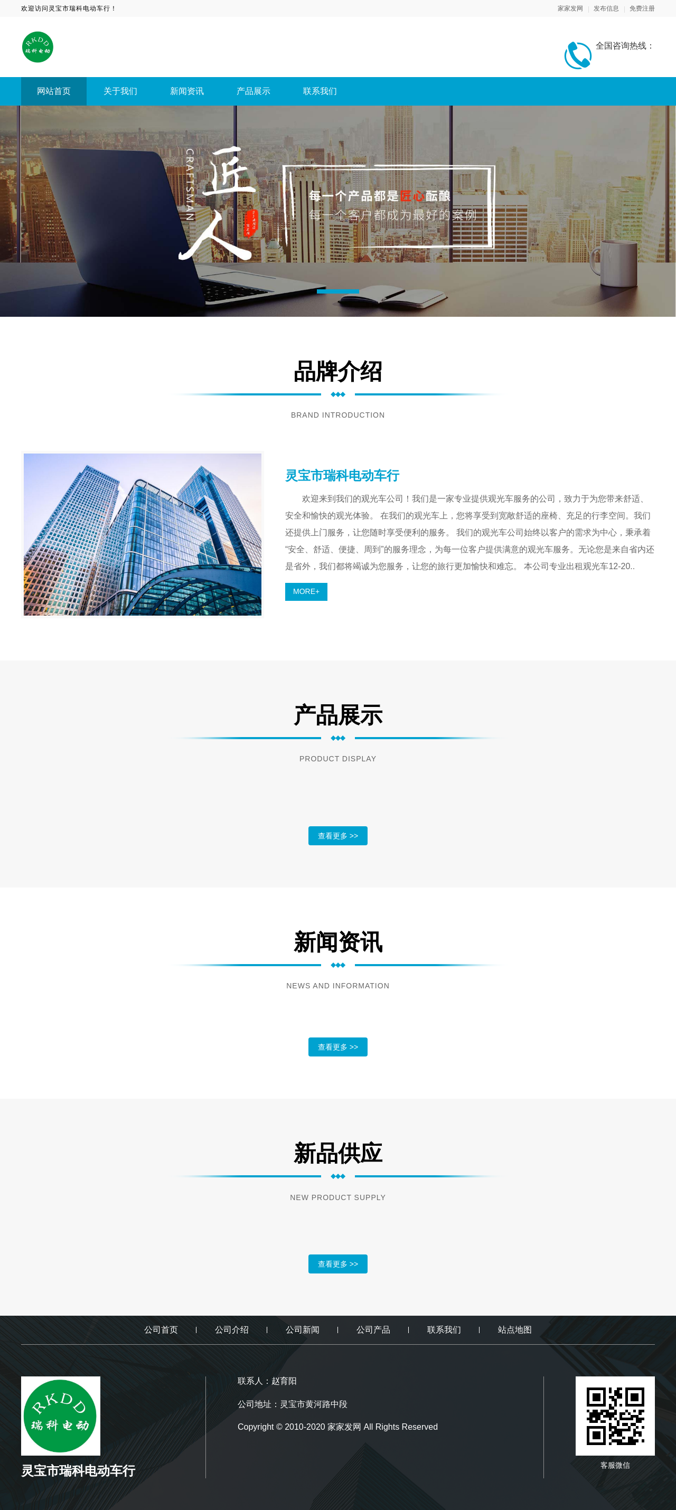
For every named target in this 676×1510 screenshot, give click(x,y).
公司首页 (161, 1329)
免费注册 (642, 8)
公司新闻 (303, 1329)
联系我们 (320, 91)
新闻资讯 (187, 91)
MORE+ (306, 591)
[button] (338, 291)
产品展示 (253, 91)
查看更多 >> (338, 836)
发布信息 (606, 8)
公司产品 (373, 1329)
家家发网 (570, 8)
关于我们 (120, 91)
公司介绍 (232, 1329)
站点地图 (515, 1329)
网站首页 (54, 91)
